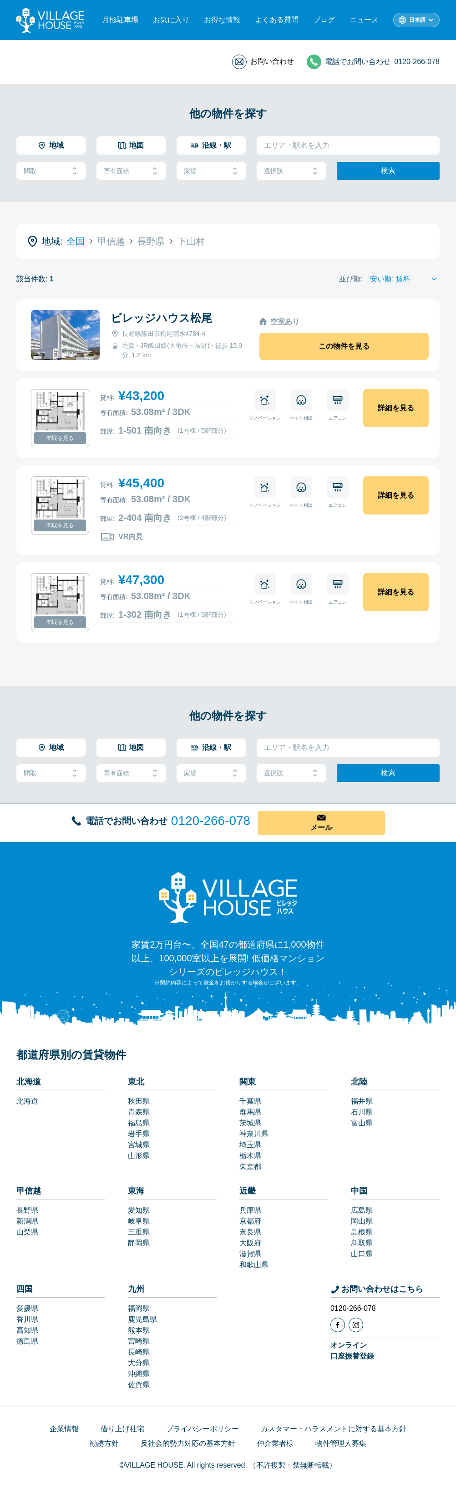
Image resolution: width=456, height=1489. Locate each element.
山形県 (139, 1155)
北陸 (359, 1081)
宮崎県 (139, 1341)
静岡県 (139, 1243)
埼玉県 (250, 1145)
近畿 (247, 1190)
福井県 (362, 1101)
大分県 (139, 1363)
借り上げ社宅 (122, 1429)
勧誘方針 (104, 1443)
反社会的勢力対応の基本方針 (188, 1443)
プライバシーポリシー (202, 1429)
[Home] (228, 897)
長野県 (27, 1210)
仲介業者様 (275, 1443)
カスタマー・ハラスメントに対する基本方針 (333, 1429)
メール (321, 827)
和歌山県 (254, 1265)
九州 (136, 1289)
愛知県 (139, 1210)
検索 (388, 171)
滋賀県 (250, 1254)
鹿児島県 (142, 1319)
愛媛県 (27, 1308)
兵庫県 (250, 1210)
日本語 (417, 20)
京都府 (250, 1221)
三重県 (139, 1232)
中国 (359, 1190)
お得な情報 (222, 20)
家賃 (211, 171)
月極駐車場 (120, 20)
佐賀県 (139, 1385)
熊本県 (139, 1330)
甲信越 (28, 1190)
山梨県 (27, 1232)
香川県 (27, 1319)
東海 (136, 1190)
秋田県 (139, 1101)
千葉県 (250, 1101)
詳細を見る (396, 408)
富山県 (362, 1123)
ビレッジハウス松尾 (161, 318)
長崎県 (139, 1352)
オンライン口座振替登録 (352, 1350)
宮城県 (139, 1145)
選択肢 (291, 171)
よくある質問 (277, 20)
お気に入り (171, 20)
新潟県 (27, 1221)
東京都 (250, 1166)
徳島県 (27, 1341)
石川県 (362, 1112)
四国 (24, 1289)
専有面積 (131, 171)
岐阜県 (139, 1221)
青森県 (139, 1112)
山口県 (362, 1254)
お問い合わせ (272, 61)
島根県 (362, 1232)
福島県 (139, 1123)
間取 (51, 171)
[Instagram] (356, 1325)
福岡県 (139, 1308)
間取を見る (60, 438)
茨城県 (250, 1123)
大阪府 (250, 1243)
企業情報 (64, 1429)
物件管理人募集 (340, 1443)
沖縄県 (139, 1374)
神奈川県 (254, 1134)
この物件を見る (344, 346)
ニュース (364, 20)
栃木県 (250, 1155)
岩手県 (139, 1134)
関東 (247, 1081)
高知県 (27, 1330)
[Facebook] (337, 1325)
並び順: (351, 279)
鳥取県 (362, 1243)
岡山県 (362, 1221)
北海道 (28, 1081)
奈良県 (250, 1232)
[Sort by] (405, 279)
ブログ (324, 20)
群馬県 (250, 1112)
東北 (136, 1081)
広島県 (362, 1210)
